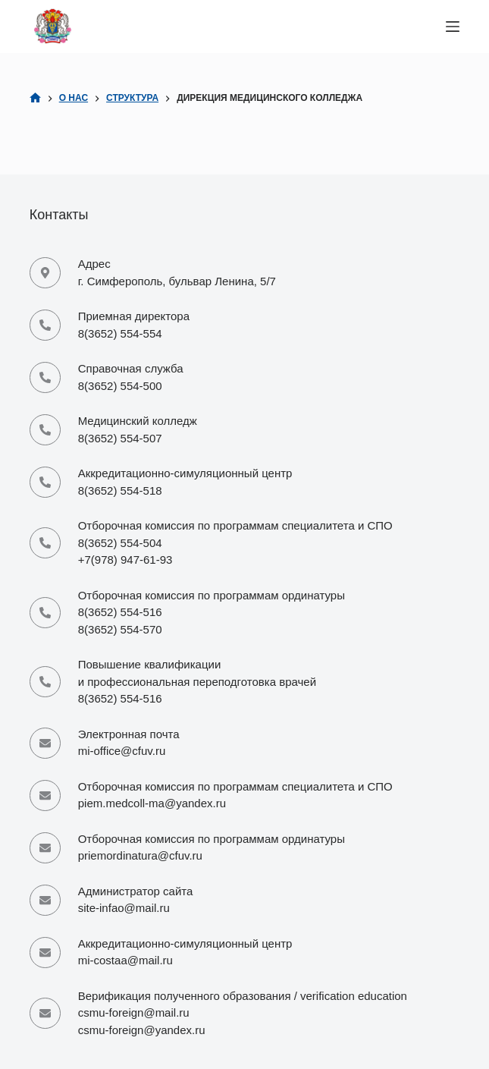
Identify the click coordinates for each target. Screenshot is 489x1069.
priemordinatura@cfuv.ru (140, 855)
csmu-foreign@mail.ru (134, 1012)
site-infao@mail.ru (124, 907)
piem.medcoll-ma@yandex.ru (152, 803)
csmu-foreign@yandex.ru (141, 1029)
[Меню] (452, 26)
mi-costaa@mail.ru (125, 960)
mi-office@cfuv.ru (122, 750)
